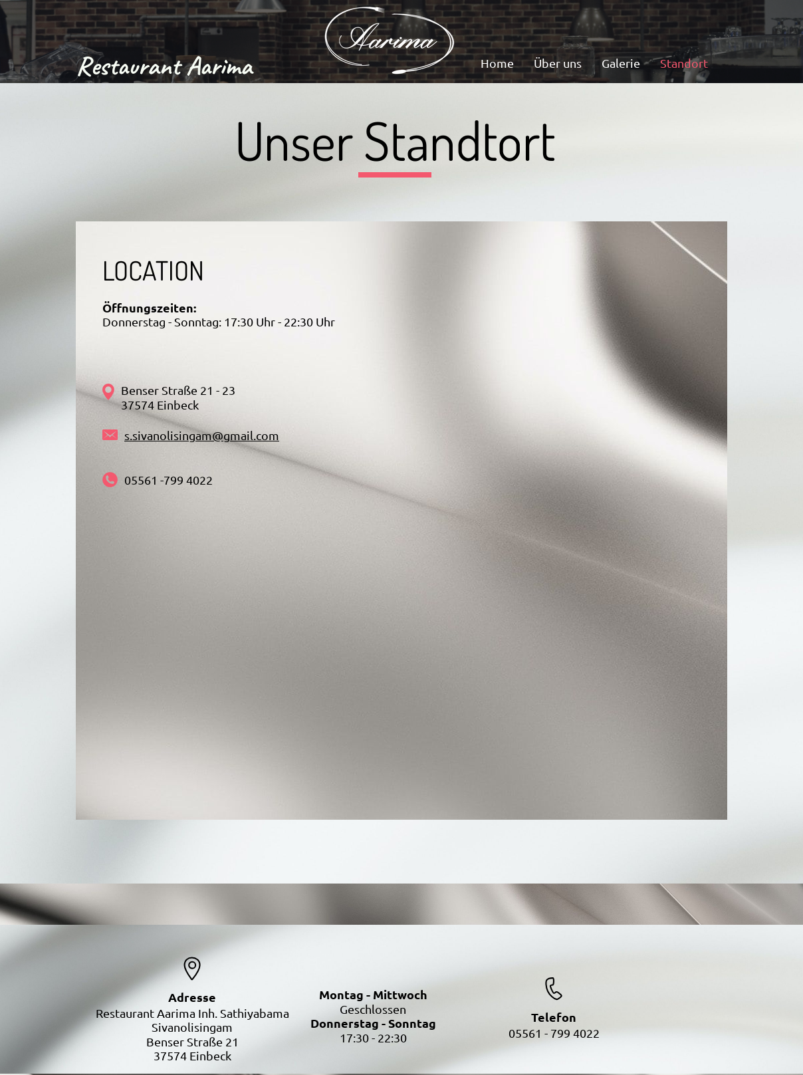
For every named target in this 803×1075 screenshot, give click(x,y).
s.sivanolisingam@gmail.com (201, 435)
